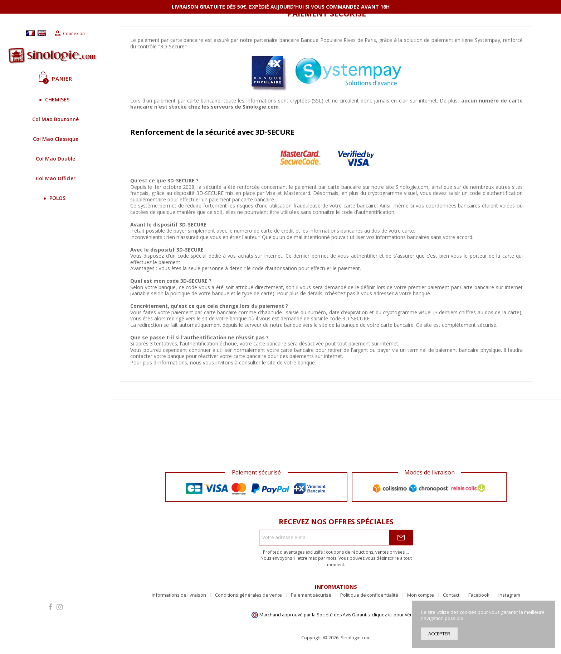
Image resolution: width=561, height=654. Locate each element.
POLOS (55, 198)
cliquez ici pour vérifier (396, 615)
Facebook (478, 595)
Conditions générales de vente (248, 595)
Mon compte (420, 595)
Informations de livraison (179, 595)
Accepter (439, 633)
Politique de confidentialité (369, 595)
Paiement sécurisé (311, 595)
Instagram (509, 595)
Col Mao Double (55, 158)
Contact (451, 595)
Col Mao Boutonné (55, 119)
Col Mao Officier (55, 178)
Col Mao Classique (55, 138)
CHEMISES (55, 99)
